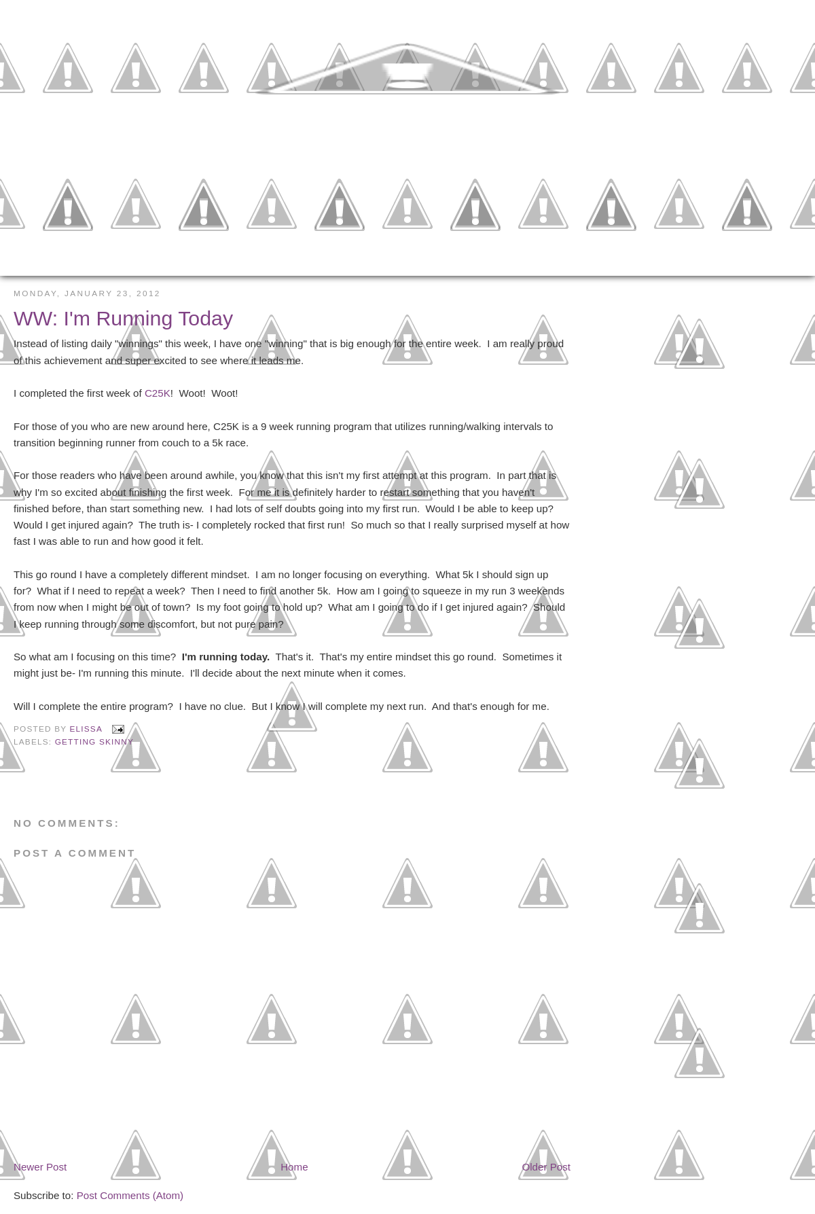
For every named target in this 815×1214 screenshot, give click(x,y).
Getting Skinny (94, 742)
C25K (157, 393)
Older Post (546, 1167)
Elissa (87, 729)
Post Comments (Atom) (130, 1195)
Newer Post (40, 1167)
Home (294, 1167)
